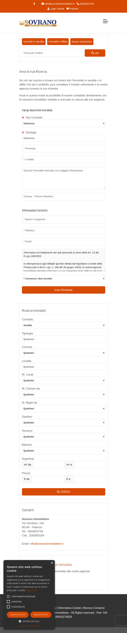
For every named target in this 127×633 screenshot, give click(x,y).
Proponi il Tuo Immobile (55, 564)
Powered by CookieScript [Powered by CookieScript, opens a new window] (29, 626)
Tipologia (29, 132)
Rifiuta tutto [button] (41, 614)
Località (26, 361)
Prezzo (26, 473)
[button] (23, 596)
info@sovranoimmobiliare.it (57, 3)
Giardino (27, 416)
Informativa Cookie (69, 607)
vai (94, 53)
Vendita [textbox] (27, 325)
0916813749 (85, 3)
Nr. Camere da (31, 388)
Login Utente (55, 8)
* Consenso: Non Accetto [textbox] (37, 278)
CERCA (63, 491)
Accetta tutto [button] (17, 614)
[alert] (29, 595)
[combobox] (63, 123)
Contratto (27, 319)
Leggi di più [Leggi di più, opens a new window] (31, 590)
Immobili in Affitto (58, 41)
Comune (27, 347)
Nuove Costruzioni (82, 41)
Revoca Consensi (94, 607)
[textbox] (63, 123)
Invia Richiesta (63, 290)
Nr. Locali (27, 374)
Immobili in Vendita (33, 41)
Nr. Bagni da (29, 402)
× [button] (52, 563)
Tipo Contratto (32, 117)
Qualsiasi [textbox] (28, 353)
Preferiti (72, 8)
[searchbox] (64, 139)
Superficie (28, 458)
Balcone (27, 444)
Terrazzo (27, 430)
